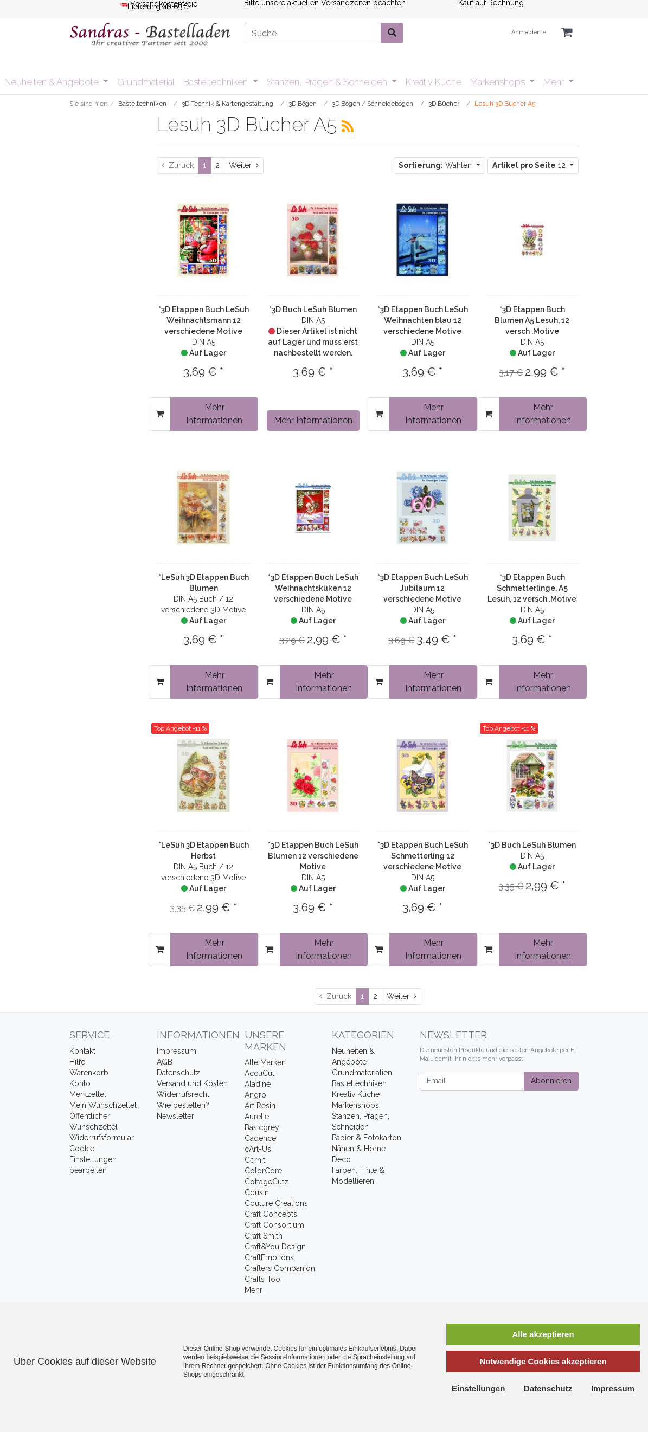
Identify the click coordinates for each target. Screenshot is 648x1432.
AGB (164, 1061)
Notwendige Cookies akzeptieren (542, 1361)
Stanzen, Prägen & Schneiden (328, 81)
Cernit (255, 1160)
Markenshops (498, 81)
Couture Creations (276, 1203)
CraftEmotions (269, 1257)
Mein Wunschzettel (103, 1105)
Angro (255, 1095)
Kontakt (82, 1051)
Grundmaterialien (362, 1072)
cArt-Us (258, 1149)
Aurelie (257, 1116)
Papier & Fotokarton (366, 1137)
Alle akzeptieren (543, 1334)
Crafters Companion (280, 1268)
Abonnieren (551, 1080)
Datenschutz (178, 1072)
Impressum (176, 1051)
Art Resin (260, 1105)
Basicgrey (262, 1127)
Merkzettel (87, 1094)
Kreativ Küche (433, 81)
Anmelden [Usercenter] (528, 32)
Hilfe (77, 1061)
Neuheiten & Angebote (52, 81)
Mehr (554, 81)
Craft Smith (264, 1235)
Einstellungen (478, 1388)
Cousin (257, 1192)
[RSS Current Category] (348, 126)
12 (530, 165)
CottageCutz (266, 1181)
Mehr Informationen (214, 413)
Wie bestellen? (183, 1105)
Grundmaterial (146, 81)
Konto (80, 1083)
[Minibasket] (567, 33)
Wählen (436, 165)
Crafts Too (262, 1279)
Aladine (258, 1084)
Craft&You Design (275, 1246)
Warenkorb (88, 1072)
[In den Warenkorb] (160, 414)
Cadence (260, 1138)
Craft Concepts (271, 1214)
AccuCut (259, 1073)
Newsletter (175, 1116)
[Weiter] (244, 165)
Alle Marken (265, 1062)
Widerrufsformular (101, 1137)
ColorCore (263, 1170)
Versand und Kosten (192, 1083)
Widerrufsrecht (183, 1094)
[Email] (472, 1081)
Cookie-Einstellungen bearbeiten (93, 1159)
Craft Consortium (274, 1225)
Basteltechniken (216, 81)
